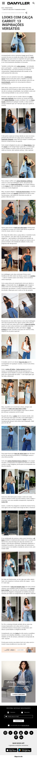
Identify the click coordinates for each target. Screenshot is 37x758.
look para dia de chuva (23, 191)
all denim (21, 285)
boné (24, 419)
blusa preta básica (16, 184)
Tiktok (10, 733)
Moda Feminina (9, 7)
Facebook (16, 733)
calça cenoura (21, 66)
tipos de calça (23, 362)
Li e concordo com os (19, 725)
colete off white (10, 369)
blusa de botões (30, 324)
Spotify (31, 733)
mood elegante (5, 82)
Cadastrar (18, 720)
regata (5, 146)
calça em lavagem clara (18, 586)
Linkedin (21, 737)
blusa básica (28, 145)
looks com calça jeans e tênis (17, 408)
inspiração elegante (7, 139)
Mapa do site (18, 756)
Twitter (26, 733)
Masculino (27, 712)
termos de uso (25, 725)
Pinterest (16, 737)
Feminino (12, 712)
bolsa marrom (21, 369)
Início (2, 7)
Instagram (5, 733)
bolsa (7, 186)
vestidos (32, 276)
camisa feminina (9, 100)
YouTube (21, 733)
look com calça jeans (20, 227)
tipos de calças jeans (20, 453)
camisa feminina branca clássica (17, 461)
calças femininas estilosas (24, 181)
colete (15, 416)
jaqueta (16, 193)
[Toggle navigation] (3, 3)
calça (3, 285)
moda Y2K (4, 502)
